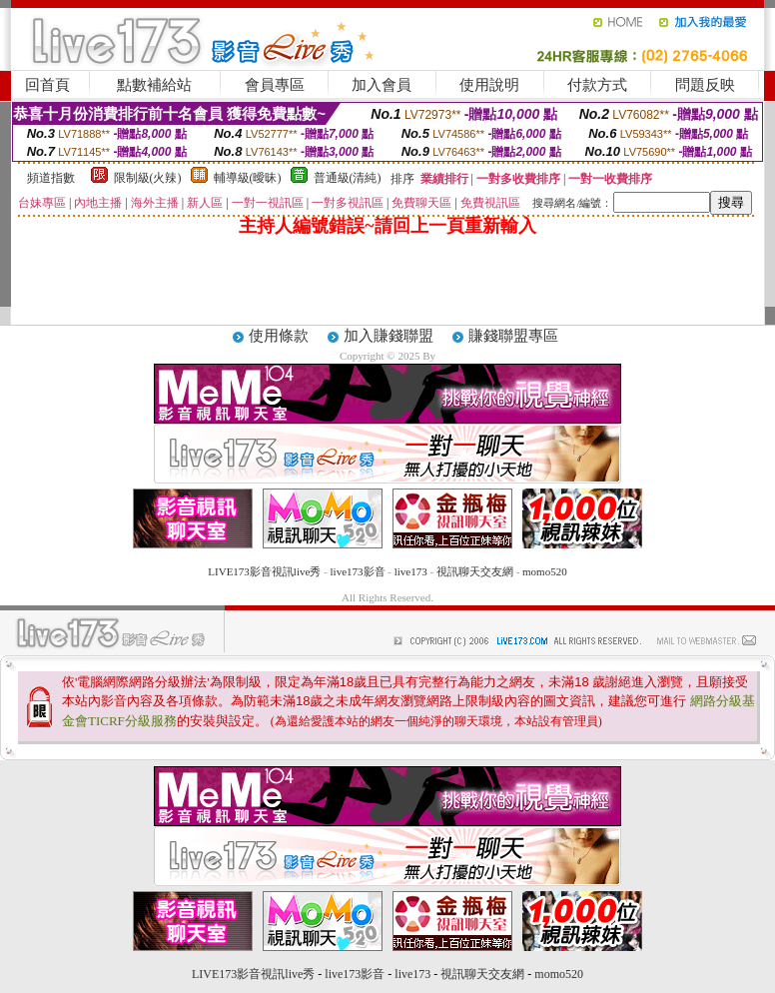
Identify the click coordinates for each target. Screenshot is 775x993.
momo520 (544, 571)
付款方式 (597, 85)
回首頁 (47, 85)
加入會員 (381, 85)
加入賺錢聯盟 (388, 336)
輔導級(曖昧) (248, 178)
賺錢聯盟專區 (513, 336)
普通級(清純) (348, 178)
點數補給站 (154, 85)
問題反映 (705, 85)
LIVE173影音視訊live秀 (264, 571)
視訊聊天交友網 (474, 571)
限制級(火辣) (148, 178)
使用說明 (489, 85)
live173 (410, 571)
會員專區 (275, 85)
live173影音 (358, 571)
